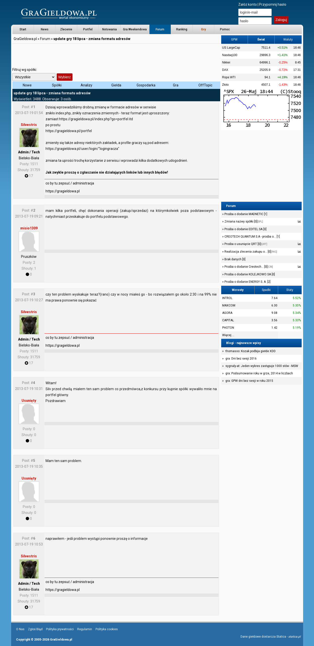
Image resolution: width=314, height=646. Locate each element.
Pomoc (225, 29)
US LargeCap (231, 47)
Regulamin (84, 629)
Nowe (27, 85)
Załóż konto (247, 4)
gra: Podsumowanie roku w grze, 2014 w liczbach (259, 373)
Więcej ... (228, 335)
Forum (160, 29)
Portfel (88, 29)
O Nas (20, 629)
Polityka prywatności (60, 629)
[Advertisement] (116, 55)
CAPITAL (228, 320)
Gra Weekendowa (135, 29)
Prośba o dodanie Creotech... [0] (248, 266)
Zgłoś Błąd (35, 629)
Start (23, 29)
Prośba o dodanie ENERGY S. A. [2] (247, 281)
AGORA (227, 313)
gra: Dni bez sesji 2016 (241, 358)
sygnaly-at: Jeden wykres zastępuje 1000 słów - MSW (261, 366)
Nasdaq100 (229, 55)
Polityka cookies (107, 629)
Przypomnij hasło (272, 4)
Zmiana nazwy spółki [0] (243, 221)
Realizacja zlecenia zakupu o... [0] (250, 251)
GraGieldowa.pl (25, 39)
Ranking (181, 29)
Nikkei (226, 62)
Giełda (116, 85)
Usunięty (29, 401)
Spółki (57, 85)
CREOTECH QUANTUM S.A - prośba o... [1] (252, 236)
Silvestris (29, 125)
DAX (225, 70)
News (44, 29)
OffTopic (205, 85)
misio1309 (29, 228)
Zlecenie (66, 29)
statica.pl (294, 636)
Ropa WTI (229, 77)
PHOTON (228, 327)
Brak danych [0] (234, 259)
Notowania (109, 29)
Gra (175, 85)
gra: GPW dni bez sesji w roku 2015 (249, 381)
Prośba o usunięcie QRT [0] (245, 244)
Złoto (225, 84)
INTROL (227, 298)
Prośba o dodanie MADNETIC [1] (245, 214)
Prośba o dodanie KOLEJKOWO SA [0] (249, 274)
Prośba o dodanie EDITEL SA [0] (245, 229)
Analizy (86, 85)
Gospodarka (146, 85)
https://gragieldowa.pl (63, 191)
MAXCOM (228, 305)
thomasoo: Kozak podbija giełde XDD (250, 351)
